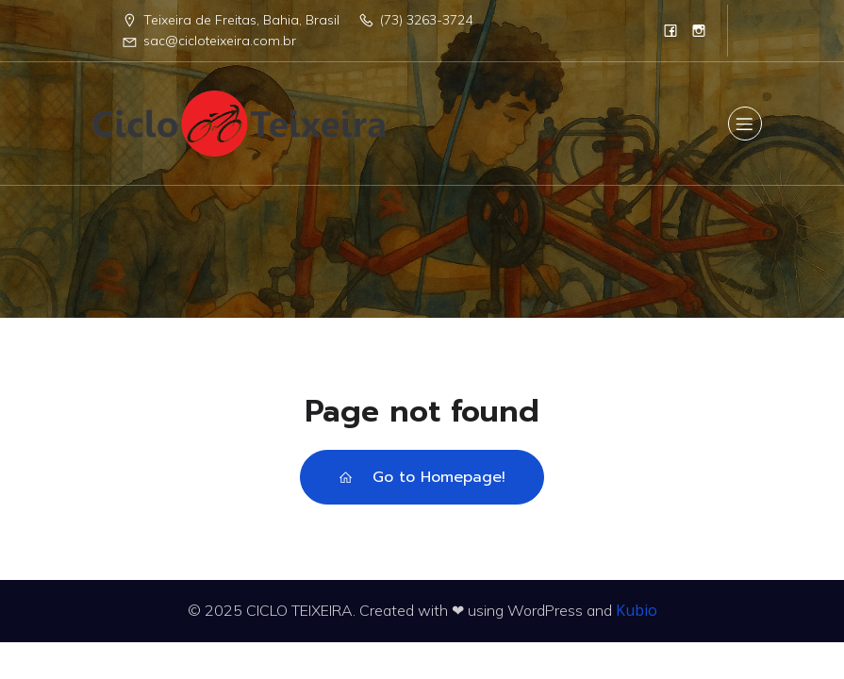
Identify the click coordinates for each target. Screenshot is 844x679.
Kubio (636, 610)
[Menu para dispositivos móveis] (745, 124)
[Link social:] (670, 30)
